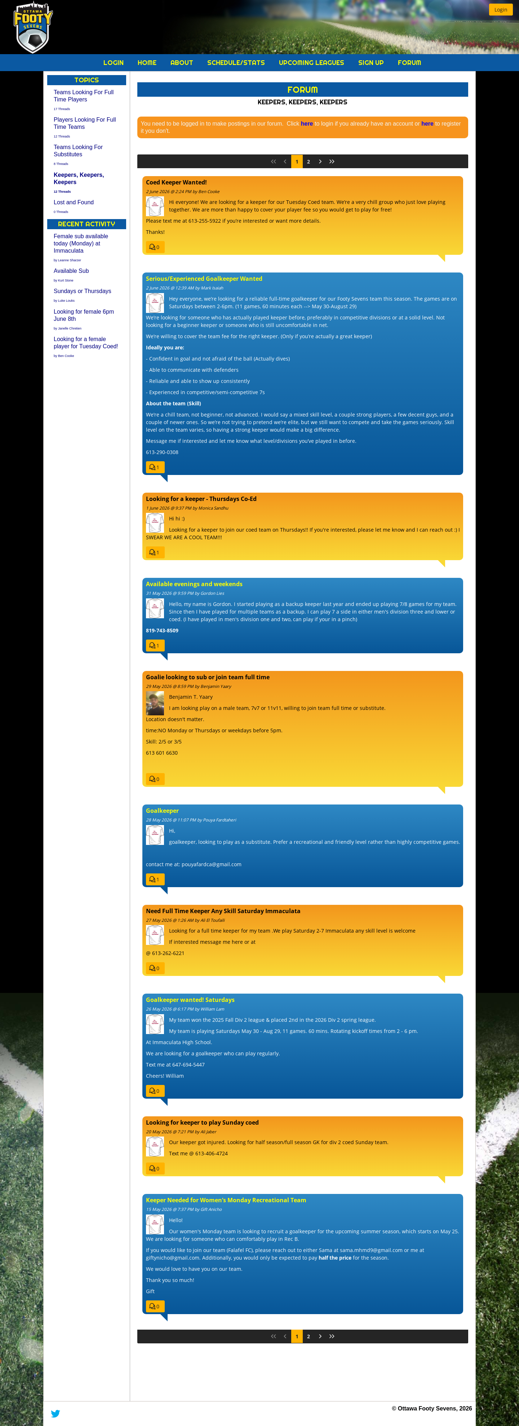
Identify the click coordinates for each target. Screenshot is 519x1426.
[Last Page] (332, 161)
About (182, 62)
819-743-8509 (162, 630)
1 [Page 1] (297, 161)
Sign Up (372, 62)
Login (114, 62)
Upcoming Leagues (312, 62)
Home (148, 62)
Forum (409, 62)
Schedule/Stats (237, 62)
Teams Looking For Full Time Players (84, 99)
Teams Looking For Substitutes (78, 154)
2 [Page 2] (308, 161)
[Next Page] (320, 161)
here (307, 124)
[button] (501, 10)
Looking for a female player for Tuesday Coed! (86, 346)
